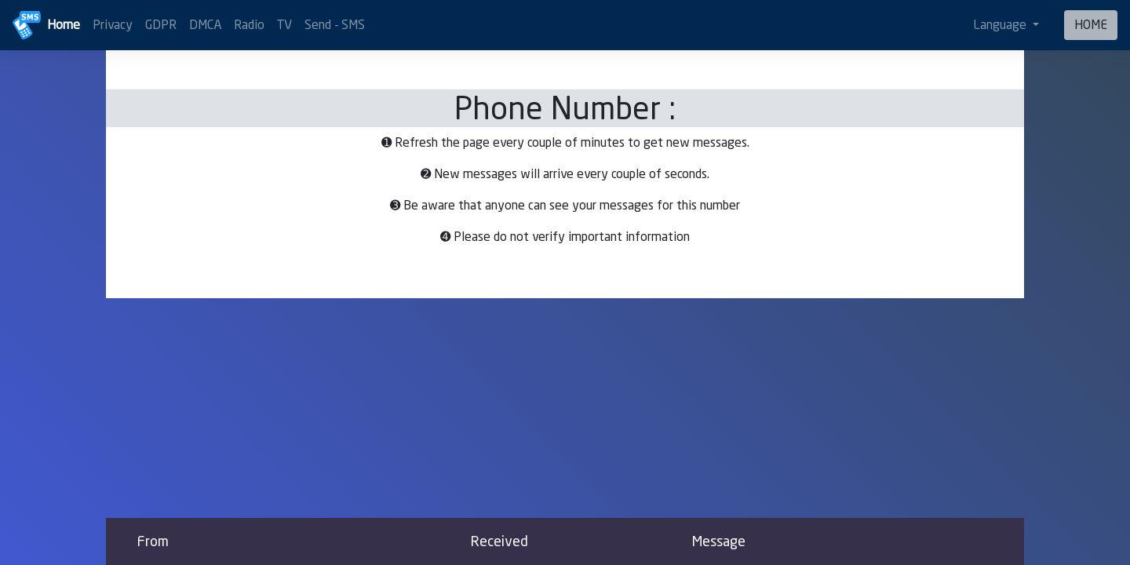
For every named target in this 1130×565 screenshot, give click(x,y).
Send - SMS (334, 25)
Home (63, 25)
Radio (249, 25)
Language (1001, 25)
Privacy (113, 25)
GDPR (161, 25)
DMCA (205, 25)
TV (284, 25)
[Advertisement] (565, 408)
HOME (1090, 25)
